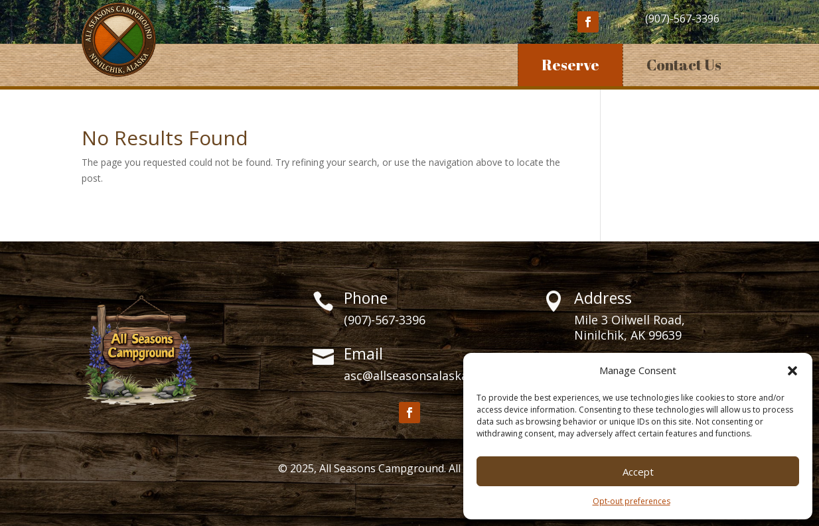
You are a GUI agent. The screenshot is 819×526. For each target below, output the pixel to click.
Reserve (570, 64)
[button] (792, 370)
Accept (638, 471)
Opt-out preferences (631, 501)
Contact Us (683, 64)
